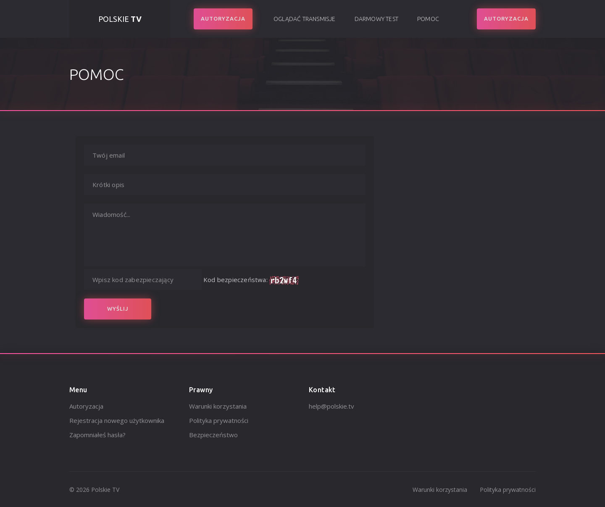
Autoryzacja (86, 406)
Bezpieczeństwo (213, 434)
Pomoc (428, 19)
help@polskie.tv (331, 406)
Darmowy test (376, 19)
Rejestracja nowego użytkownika (116, 420)
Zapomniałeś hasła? (97, 434)
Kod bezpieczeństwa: (235, 279)
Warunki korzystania (218, 406)
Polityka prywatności (218, 420)
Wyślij (118, 309)
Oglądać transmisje (305, 19)
